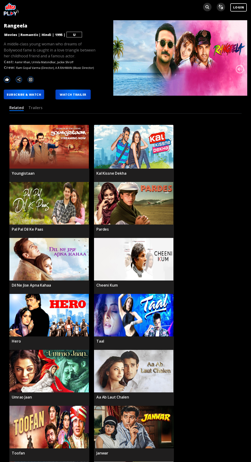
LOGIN (238, 7)
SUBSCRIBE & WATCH (24, 94)
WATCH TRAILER (73, 94)
